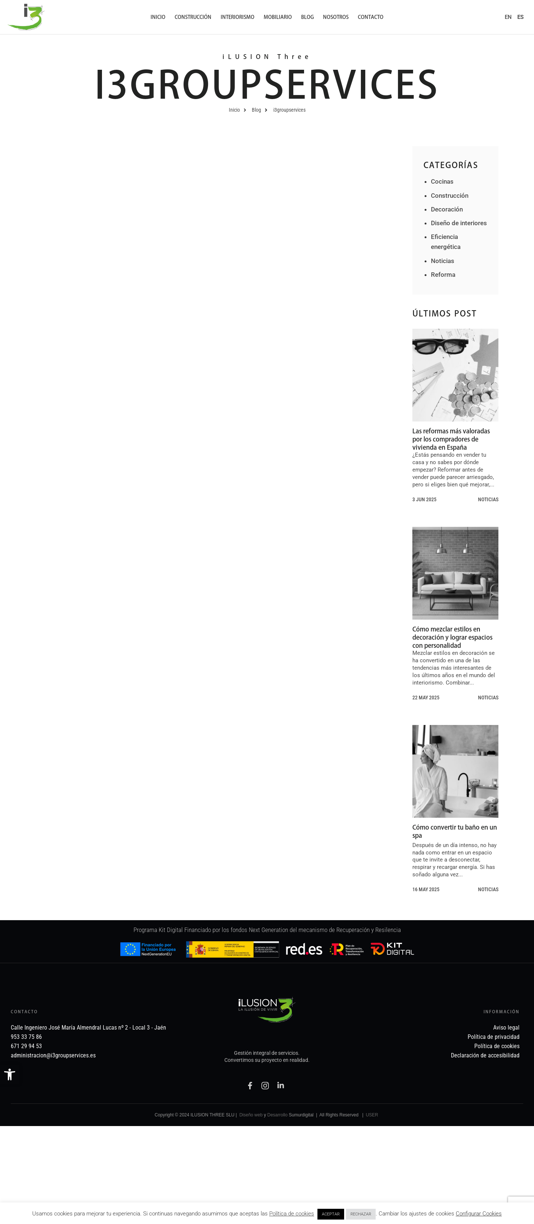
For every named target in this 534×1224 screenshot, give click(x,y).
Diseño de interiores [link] (459, 223)
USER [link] (372, 1115)
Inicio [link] (158, 17)
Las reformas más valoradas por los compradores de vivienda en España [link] (451, 439)
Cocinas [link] (442, 181)
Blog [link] (307, 17)
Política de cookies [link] (291, 1213)
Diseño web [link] (251, 1115)
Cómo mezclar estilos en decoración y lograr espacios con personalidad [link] (452, 637)
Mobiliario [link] (278, 17)
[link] (9, 1074)
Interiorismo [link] (237, 17)
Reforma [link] (443, 274)
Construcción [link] (193, 17)
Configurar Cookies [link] (479, 1213)
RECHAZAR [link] (360, 1214)
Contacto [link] (370, 17)
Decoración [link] (447, 209)
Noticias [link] (442, 261)
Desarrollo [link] (277, 1115)
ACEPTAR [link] (331, 1214)
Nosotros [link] (336, 17)
